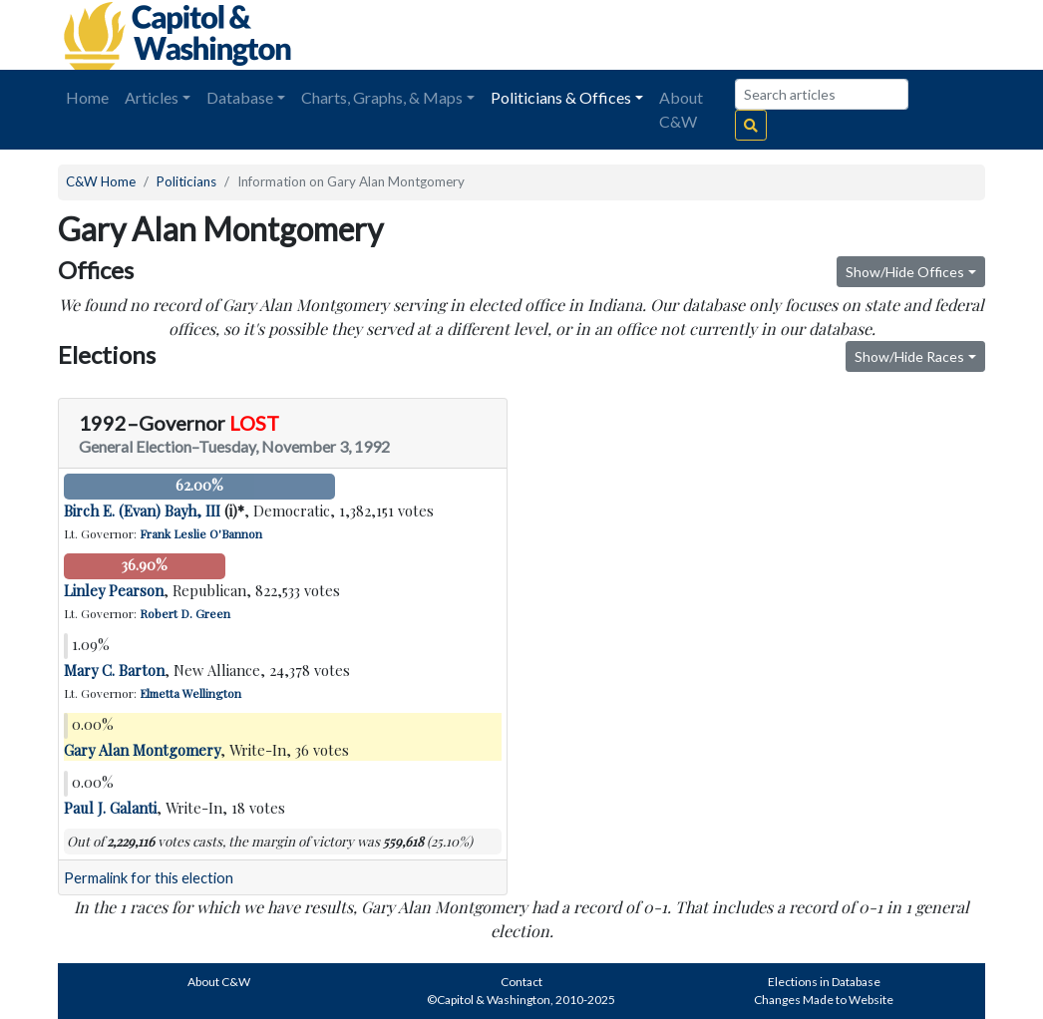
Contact (521, 981)
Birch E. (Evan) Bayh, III (142, 510)
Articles (151, 97)
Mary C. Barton (114, 670)
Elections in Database (824, 981)
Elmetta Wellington (190, 693)
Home (87, 97)
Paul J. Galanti (110, 808)
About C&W (681, 109)
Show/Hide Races (909, 356)
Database (239, 97)
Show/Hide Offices (905, 271)
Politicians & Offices (561, 97)
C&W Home (101, 181)
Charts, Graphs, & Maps (382, 97)
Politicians (186, 181)
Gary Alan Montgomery (142, 750)
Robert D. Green (185, 613)
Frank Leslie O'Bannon (201, 533)
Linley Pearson (114, 590)
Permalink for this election (148, 877)
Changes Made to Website (823, 999)
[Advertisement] (761, 35)
